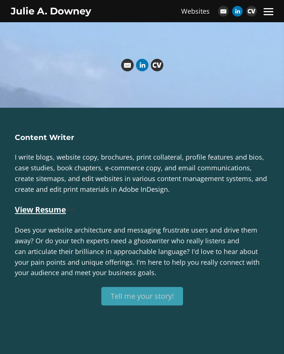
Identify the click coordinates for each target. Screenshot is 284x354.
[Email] (223, 11)
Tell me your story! (142, 296)
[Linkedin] (237, 11)
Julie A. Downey (51, 11)
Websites (195, 11)
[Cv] (251, 11)
